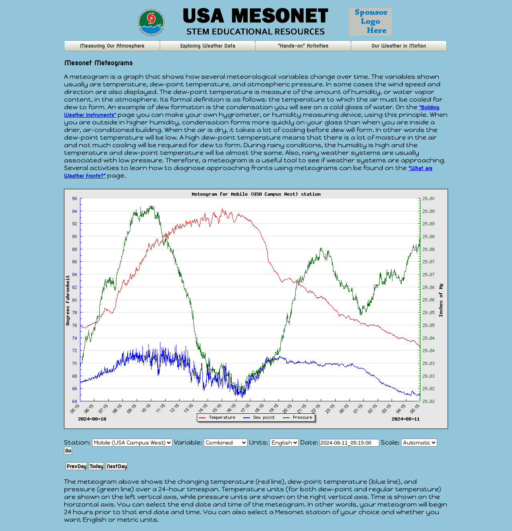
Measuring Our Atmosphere (112, 46)
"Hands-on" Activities (303, 46)
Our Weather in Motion (399, 46)
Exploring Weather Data (207, 46)
